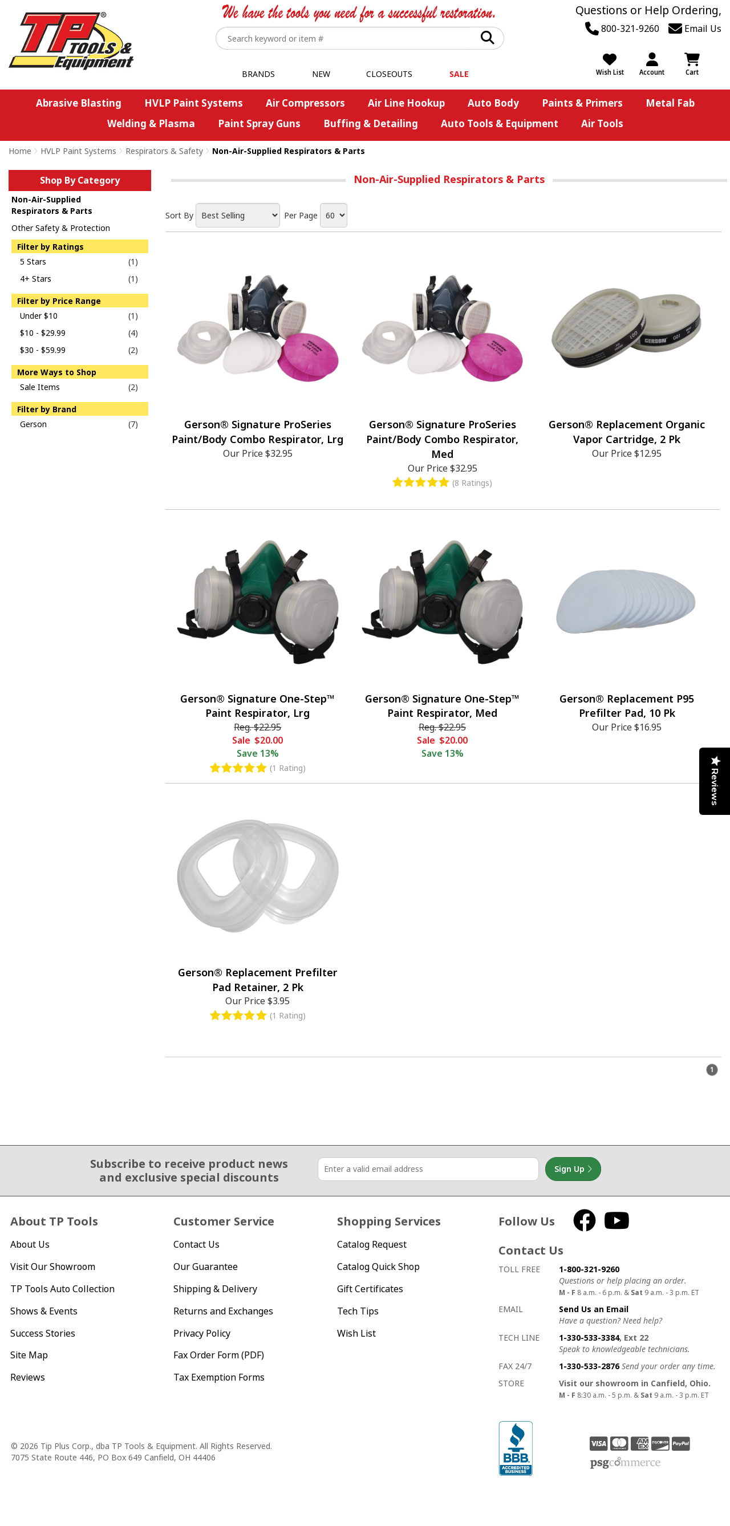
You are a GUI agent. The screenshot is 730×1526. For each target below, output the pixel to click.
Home (20, 150)
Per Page (301, 215)
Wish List (356, 1333)
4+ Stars (35, 278)
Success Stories (42, 1333)
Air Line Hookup (406, 102)
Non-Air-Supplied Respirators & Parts (51, 205)
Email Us (694, 28)
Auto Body (493, 102)
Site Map (29, 1355)
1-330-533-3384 (589, 1337)
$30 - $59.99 (43, 349)
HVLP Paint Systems (193, 102)
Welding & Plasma (151, 123)
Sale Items (40, 387)
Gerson (33, 424)
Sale (459, 73)
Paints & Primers (582, 102)
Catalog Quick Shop (378, 1266)
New (321, 73)
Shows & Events (44, 1311)
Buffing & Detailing (370, 123)
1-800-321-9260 (589, 1269)
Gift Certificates (370, 1289)
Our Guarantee (205, 1266)
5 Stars (33, 261)
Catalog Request (372, 1244)
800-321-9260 (622, 28)
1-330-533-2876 (589, 1366)
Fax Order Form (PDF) (218, 1355)
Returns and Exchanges (223, 1311)
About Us (30, 1244)
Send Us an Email (593, 1309)
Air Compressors (305, 102)
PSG (625, 1463)
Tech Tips (358, 1311)
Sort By (179, 215)
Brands (258, 73)
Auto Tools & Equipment (499, 123)
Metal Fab (670, 102)
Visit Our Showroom (52, 1266)
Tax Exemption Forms (219, 1377)
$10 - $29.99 (43, 332)
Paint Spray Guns (259, 123)
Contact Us (196, 1244)
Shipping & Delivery (215, 1289)
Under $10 (39, 315)
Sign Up (573, 1169)
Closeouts (389, 73)
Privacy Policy (201, 1333)
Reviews (27, 1377)
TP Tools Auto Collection (62, 1289)
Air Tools (602, 123)
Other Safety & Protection (60, 227)
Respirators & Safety (164, 150)
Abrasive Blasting (78, 102)
